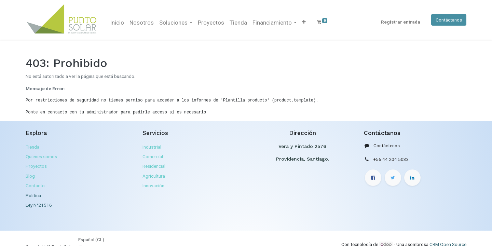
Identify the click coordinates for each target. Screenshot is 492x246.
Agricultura (153, 176)
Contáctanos (449, 20)
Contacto (35, 185)
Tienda (32, 147)
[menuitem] (117, 23)
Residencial (153, 166)
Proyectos (36, 166)
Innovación (153, 185)
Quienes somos (41, 156)
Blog (30, 176)
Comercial (152, 156)
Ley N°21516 (39, 205)
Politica (33, 195)
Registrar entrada (400, 22)
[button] (304, 22)
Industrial (151, 147)
